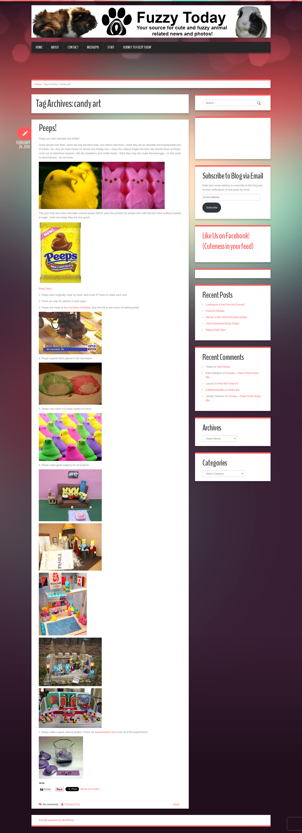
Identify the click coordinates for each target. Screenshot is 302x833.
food (176, 804)
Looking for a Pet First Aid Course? (225, 304)
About (55, 47)
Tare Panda (223, 366)
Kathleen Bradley (215, 389)
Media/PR (93, 47)
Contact (73, 47)
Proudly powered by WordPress (56, 820)
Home (39, 47)
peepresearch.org (105, 732)
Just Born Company (79, 307)
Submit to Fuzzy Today (137, 47)
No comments (50, 804)
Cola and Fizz (72, 804)
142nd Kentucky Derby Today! (222, 323)
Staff (110, 47)
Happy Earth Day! (216, 329)
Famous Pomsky (215, 310)
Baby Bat (234, 389)
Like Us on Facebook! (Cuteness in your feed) (227, 241)
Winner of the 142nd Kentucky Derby (226, 317)
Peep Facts (45, 288)
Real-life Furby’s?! (228, 383)
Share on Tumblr (90, 789)
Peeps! (47, 128)
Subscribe (211, 207)
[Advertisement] (151, 68)
